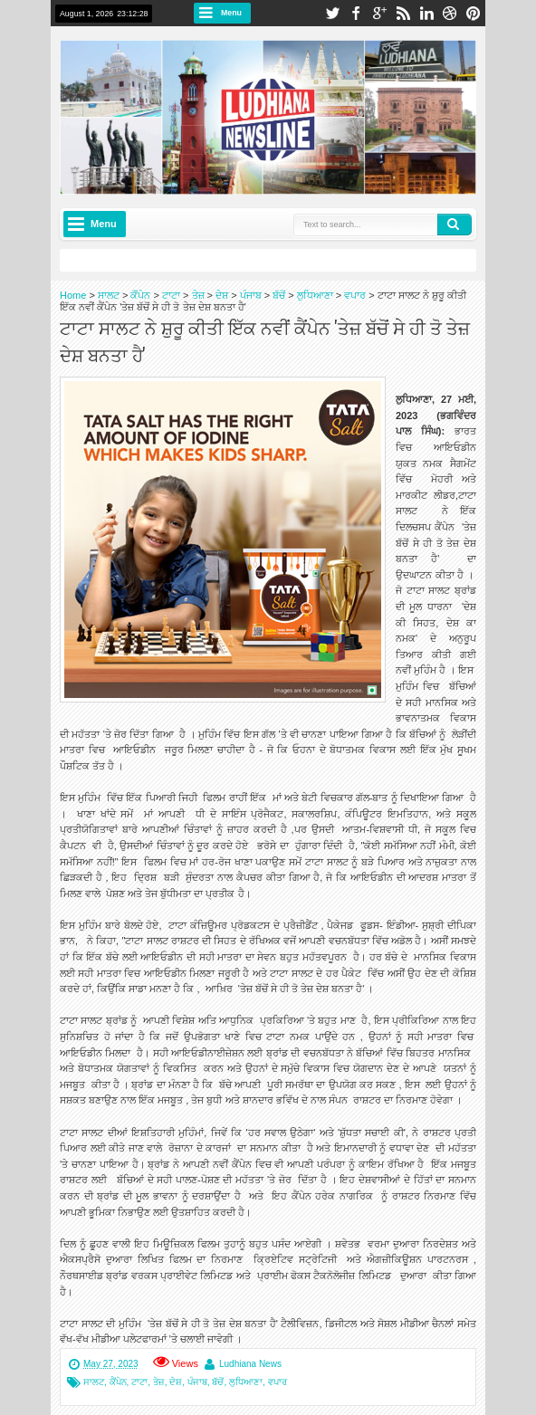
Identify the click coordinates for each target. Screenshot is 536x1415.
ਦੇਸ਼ (175, 1382)
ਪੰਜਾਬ (197, 1382)
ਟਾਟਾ (139, 1382)
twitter (332, 13)
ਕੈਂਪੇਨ (118, 1382)
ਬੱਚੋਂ (218, 1382)
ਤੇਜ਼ (159, 1382)
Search (454, 224)
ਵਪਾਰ (277, 1382)
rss (403, 13)
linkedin (426, 13)
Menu (231, 12)
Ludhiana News (250, 1364)
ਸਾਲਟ (93, 1382)
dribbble (450, 13)
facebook (356, 13)
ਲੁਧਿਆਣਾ (246, 1382)
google (379, 13)
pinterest (473, 13)
